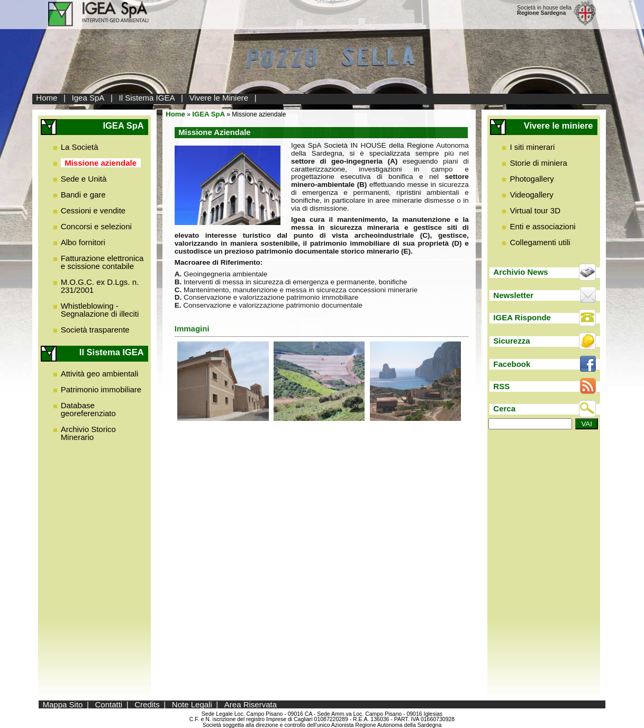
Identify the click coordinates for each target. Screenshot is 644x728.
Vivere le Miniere (218, 97)
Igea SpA (88, 97)
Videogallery (531, 194)
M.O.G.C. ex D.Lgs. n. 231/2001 (100, 285)
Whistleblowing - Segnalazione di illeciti (100, 309)
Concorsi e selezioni (96, 226)
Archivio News (520, 271)
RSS (501, 386)
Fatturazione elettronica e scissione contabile (102, 262)
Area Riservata (250, 704)
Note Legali (192, 704)
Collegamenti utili (540, 242)
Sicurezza (511, 340)
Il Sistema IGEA (147, 97)
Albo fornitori (83, 242)
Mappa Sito (63, 704)
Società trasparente (95, 329)
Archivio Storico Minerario (88, 433)
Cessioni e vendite (93, 210)
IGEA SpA (208, 114)
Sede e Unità (84, 178)
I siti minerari (532, 146)
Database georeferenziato (88, 409)
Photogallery (532, 178)
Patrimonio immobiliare (101, 389)
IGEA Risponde (522, 317)
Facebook (511, 364)
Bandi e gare (83, 194)
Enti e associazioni (542, 226)
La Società (79, 146)
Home (46, 97)
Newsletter (513, 295)
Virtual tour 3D (535, 210)
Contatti (108, 704)
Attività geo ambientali (100, 373)
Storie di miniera (538, 162)
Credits (147, 704)
